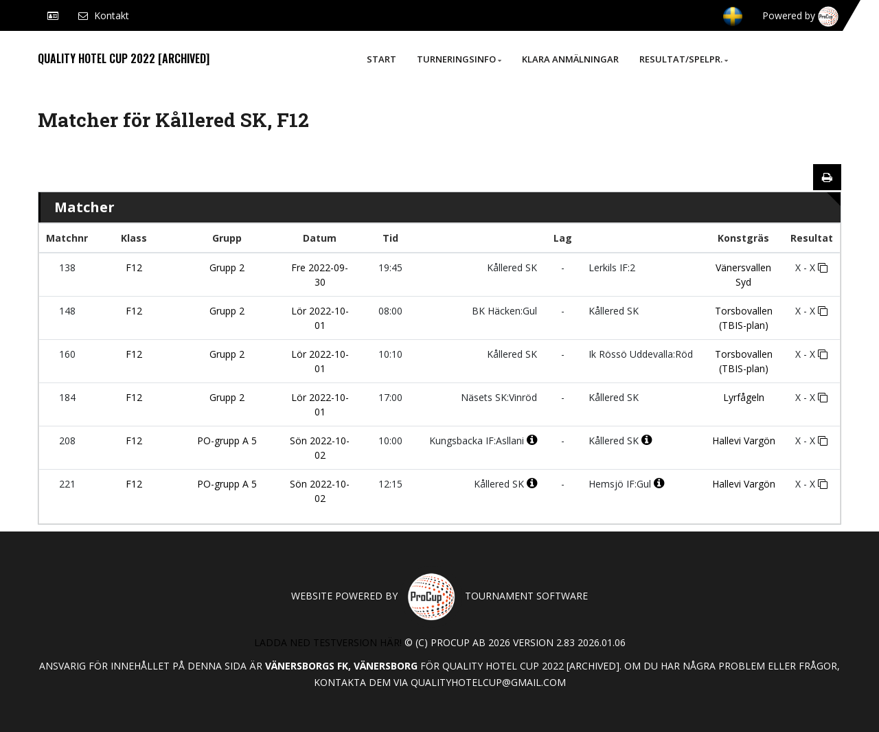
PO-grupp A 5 (227, 440)
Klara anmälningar (570, 59)
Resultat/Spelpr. (683, 59)
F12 (134, 267)
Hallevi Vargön (743, 440)
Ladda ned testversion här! (328, 642)
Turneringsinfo (459, 59)
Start (381, 59)
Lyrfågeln (743, 397)
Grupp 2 (226, 267)
